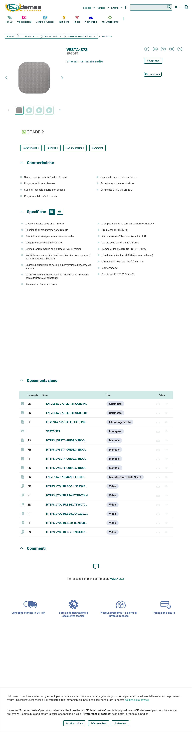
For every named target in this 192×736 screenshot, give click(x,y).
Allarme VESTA (51, 36)
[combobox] (151, 7)
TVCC (10, 19)
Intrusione (64, 19)
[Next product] (62, 78)
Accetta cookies (74, 723)
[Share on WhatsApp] (180, 49)
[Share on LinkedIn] (155, 49)
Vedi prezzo (153, 60)
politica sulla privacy (137, 700)
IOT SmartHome (110, 19)
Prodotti (11, 36)
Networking (91, 19)
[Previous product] (6, 78)
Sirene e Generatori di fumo (79, 36)
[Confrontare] (153, 74)
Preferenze (120, 723)
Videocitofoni (24, 19)
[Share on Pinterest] (163, 49)
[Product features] (52, 212)
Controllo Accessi (45, 19)
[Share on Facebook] (147, 49)
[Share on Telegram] (171, 49)
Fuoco (77, 19)
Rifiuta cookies (98, 723)
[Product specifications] (60, 212)
